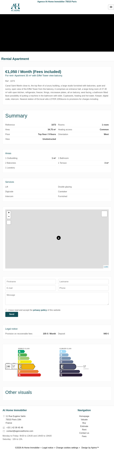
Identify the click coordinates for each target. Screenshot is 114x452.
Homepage (15, 8)
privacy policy (40, 310)
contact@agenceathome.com (19, 431)
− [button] (9, 217)
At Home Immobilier (15, 410)
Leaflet (106, 267)
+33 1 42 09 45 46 (14, 427)
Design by (90, 448)
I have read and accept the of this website (34, 310)
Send (11, 314)
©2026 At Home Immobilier (27, 448)
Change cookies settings (67, 448)
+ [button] (9, 213)
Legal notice (47, 448)
